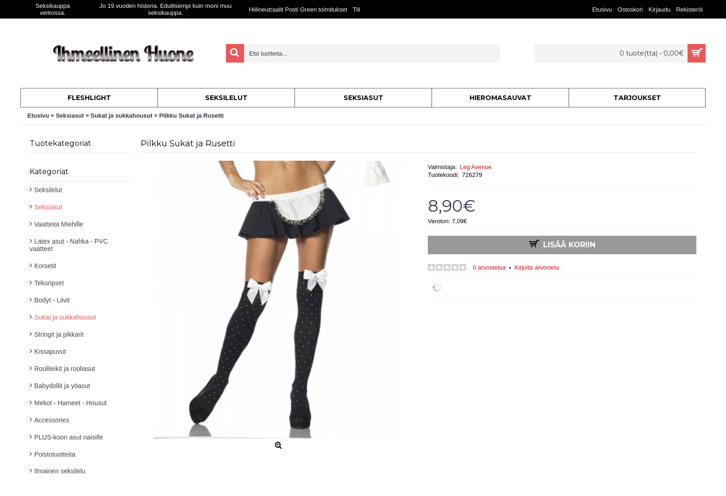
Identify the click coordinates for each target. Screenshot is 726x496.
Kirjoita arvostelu (536, 267)
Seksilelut (48, 190)
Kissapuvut (50, 351)
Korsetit (45, 266)
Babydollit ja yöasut (62, 385)
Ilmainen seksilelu (60, 471)
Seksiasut (48, 207)
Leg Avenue (475, 166)
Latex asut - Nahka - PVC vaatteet (69, 245)
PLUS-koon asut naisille (68, 437)
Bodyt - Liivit (51, 300)
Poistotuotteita (54, 454)
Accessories (51, 420)
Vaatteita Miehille (58, 224)
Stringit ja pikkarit (59, 334)
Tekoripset (49, 283)
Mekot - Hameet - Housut (70, 403)
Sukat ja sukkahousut (65, 317)
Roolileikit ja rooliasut (64, 368)
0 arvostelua (489, 267)
